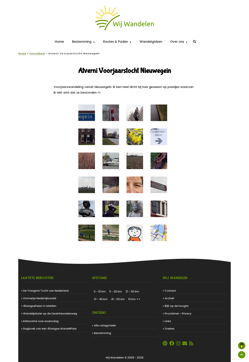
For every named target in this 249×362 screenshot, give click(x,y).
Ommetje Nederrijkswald (39, 298)
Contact (170, 291)
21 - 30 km (132, 291)
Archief (169, 298)
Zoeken (169, 329)
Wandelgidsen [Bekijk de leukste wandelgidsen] (151, 41)
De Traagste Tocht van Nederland (46, 291)
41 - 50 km (118, 299)
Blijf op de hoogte (176, 306)
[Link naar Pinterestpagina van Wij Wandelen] (165, 344)
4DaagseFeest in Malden (39, 306)
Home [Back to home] (59, 41)
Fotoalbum (37, 53)
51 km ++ (134, 299)
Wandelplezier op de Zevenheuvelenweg (50, 313)
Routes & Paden (117, 41)
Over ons (179, 41)
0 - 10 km (100, 291)
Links (168, 321)
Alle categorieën (105, 325)
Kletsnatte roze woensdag (41, 321)
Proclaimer (172, 313)
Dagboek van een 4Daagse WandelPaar (50, 329)
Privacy (186, 313)
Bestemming (83, 41)
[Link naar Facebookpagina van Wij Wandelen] (171, 344)
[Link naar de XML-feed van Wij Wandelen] (191, 344)
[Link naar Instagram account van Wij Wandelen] (178, 344)
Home (22, 53)
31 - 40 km (100, 299)
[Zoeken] (194, 42)
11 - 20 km (115, 291)
